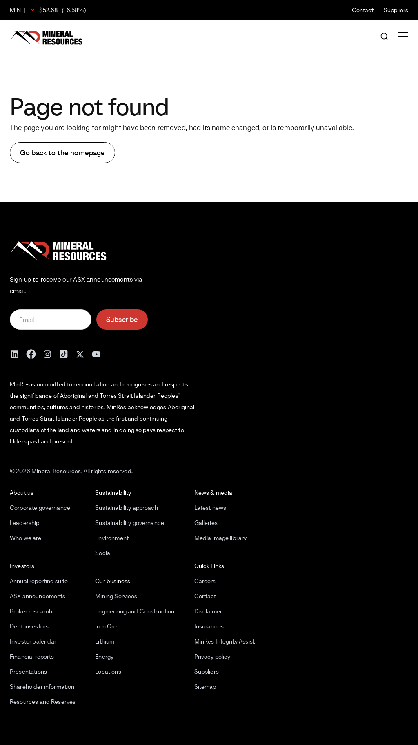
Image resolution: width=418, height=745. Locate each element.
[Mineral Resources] (46, 38)
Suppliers (396, 10)
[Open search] (384, 37)
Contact (363, 10)
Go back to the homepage (62, 152)
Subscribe (122, 319)
